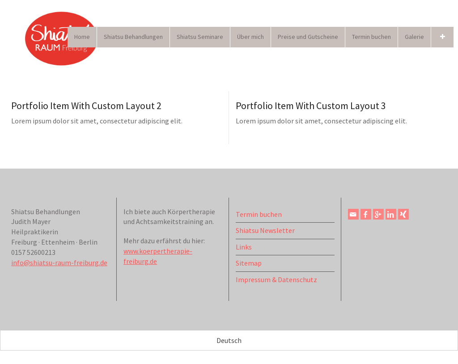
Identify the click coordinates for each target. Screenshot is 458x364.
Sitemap (249, 262)
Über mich (250, 37)
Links (244, 246)
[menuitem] (229, 340)
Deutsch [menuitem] (229, 340)
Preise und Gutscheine (308, 37)
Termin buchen (371, 37)
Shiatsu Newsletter (265, 230)
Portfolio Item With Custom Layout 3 (311, 105)
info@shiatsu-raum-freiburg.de (59, 262)
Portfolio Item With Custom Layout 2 (86, 105)
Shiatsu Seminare (200, 37)
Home (82, 37)
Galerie (414, 37)
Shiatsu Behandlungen (133, 37)
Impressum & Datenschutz (276, 279)
